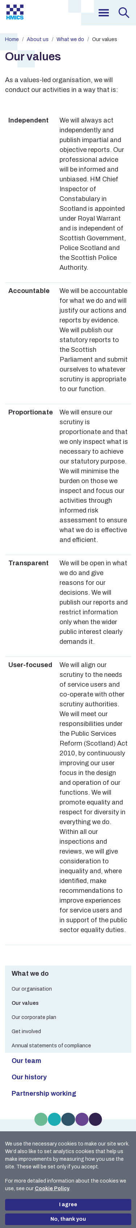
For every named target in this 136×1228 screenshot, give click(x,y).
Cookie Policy (52, 1188)
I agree (68, 1204)
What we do (70, 39)
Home (12, 39)
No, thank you (68, 1219)
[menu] (103, 12)
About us (38, 39)
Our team (26, 1060)
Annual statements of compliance (51, 1045)
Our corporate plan (34, 1017)
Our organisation (32, 989)
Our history (29, 1077)
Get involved (26, 1031)
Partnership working (44, 1093)
